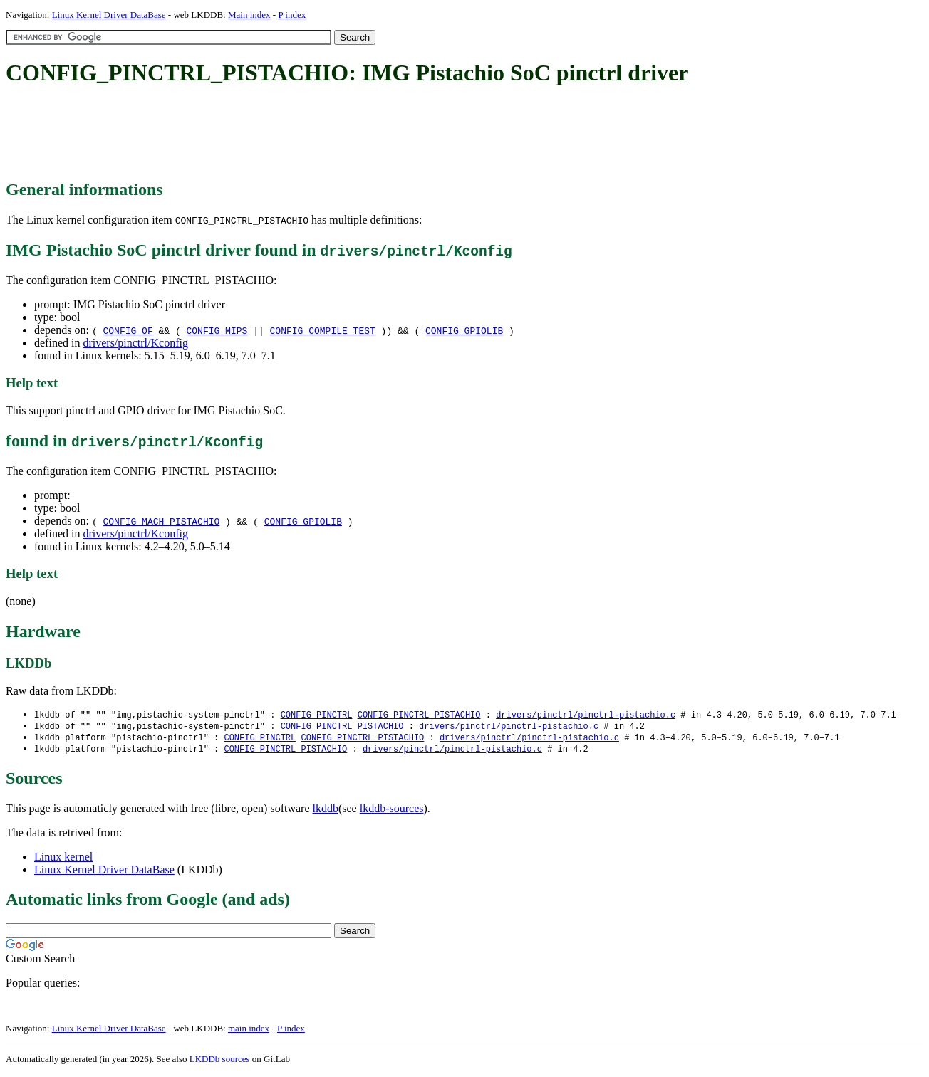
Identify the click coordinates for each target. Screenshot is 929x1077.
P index (292, 14)
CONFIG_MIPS (217, 330)
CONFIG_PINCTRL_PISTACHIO (419, 715)
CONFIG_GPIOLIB (464, 330)
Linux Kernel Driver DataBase (109, 14)
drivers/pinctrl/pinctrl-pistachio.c (585, 715)
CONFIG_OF (127, 330)
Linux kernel (63, 859)
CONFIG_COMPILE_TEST (322, 330)
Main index (249, 14)
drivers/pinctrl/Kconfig (135, 343)
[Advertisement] (265, 134)
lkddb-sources (392, 811)
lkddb (325, 811)
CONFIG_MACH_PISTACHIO (161, 521)
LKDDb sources (220, 1061)
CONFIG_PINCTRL (317, 715)
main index (248, 1031)
